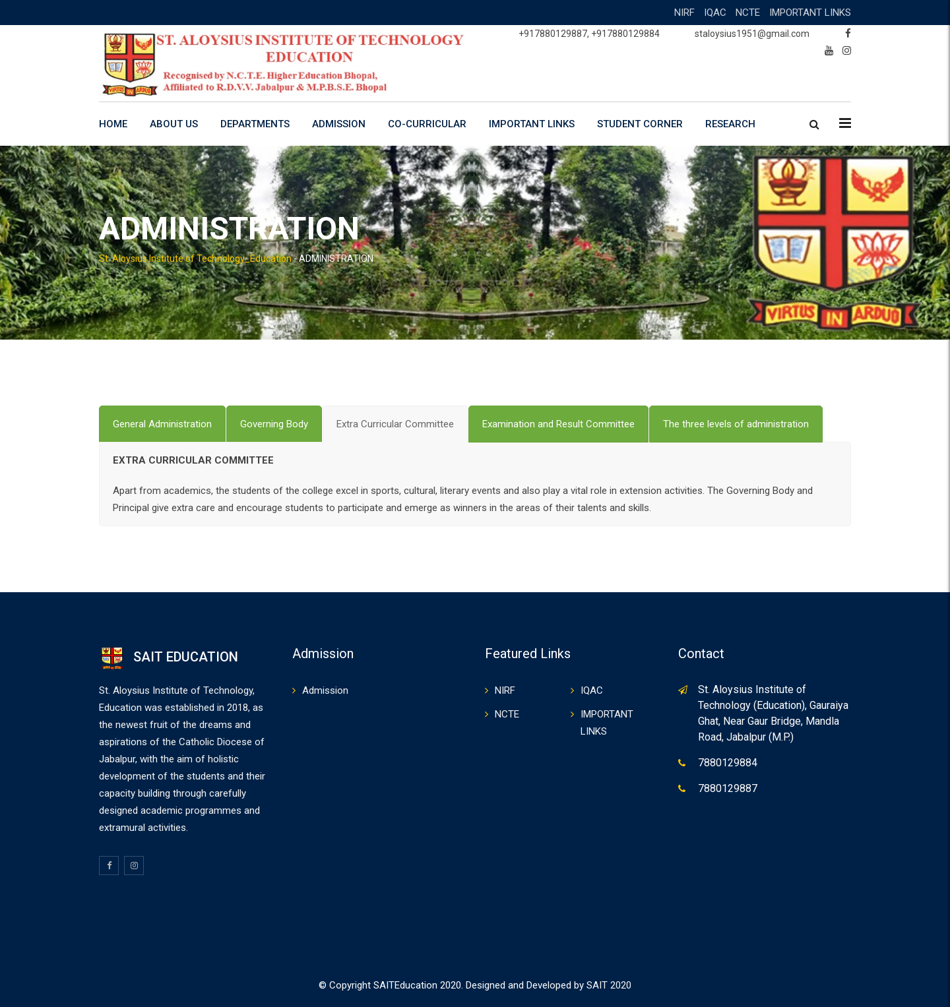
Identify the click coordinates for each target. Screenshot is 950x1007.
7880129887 (727, 788)
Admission (325, 690)
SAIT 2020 (608, 985)
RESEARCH (730, 124)
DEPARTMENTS (255, 124)
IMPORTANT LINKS (810, 12)
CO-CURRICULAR (427, 124)
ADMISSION (338, 124)
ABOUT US (174, 124)
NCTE (748, 12)
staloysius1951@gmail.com (752, 33)
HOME (113, 124)
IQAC (715, 12)
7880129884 (727, 762)
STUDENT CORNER (640, 124)
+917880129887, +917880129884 (589, 33)
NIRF (684, 12)
